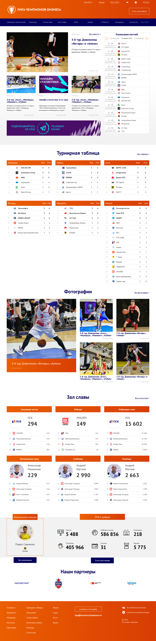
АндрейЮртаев (81, 467)
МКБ (118, 223)
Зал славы (62, 22)
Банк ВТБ (120, 213)
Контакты (134, 22)
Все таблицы (143, 154)
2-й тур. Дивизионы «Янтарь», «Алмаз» (131, 334)
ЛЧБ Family (145, 22)
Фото (76, 22)
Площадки (119, 22)
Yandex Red (121, 252)
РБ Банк (119, 187)
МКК (23, 177)
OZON (68, 172)
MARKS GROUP (24, 218)
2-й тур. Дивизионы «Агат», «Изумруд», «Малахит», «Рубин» (96, 378)
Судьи (55, 612)
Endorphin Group (28, 172)
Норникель (25, 182)
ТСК (71, 208)
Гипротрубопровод (123, 276)
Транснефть (23, 208)
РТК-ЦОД (120, 237)
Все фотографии (142, 293)
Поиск (147, 2)
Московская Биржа (77, 213)
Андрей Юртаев (22, 483)
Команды (33, 22)
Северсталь (120, 281)
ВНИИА (69, 177)
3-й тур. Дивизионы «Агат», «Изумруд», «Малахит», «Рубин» (96, 334)
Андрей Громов (70, 494)
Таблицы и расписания (16, 22)
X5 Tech (72, 218)
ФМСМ (20, 228)
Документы (11, 612)
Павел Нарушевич (120, 489)
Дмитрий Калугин (22, 500)
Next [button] (147, 38)
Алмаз (118, 247)
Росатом (119, 228)
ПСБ (117, 242)
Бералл (119, 262)
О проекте (105, 22)
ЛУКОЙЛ (119, 272)
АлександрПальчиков (34, 467)
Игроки (56, 607)
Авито (68, 192)
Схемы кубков (32, 617)
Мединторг (73, 228)
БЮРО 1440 (121, 168)
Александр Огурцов (71, 489)
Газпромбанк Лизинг (77, 223)
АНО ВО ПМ (26, 168)
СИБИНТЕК (120, 267)
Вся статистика (142, 398)
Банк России (26, 192)
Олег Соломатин (22, 494)
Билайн (72, 233)
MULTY (118, 192)
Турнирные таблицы (34, 607)
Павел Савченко (25, 544)
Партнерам (11, 627)
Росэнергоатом (122, 208)
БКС (117, 233)
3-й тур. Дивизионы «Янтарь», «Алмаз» (36, 363)
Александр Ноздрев (23, 489)
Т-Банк (119, 257)
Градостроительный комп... (29, 233)
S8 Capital (120, 182)
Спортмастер (71, 182)
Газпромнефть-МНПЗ (74, 187)
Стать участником (139, 11)
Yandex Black (23, 223)
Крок (23, 187)
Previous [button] (106, 38)
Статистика (47, 22)
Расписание (31, 612)
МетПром (22, 213)
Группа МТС (121, 177)
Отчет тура (76, 34)
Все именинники (25, 560)
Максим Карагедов (71, 500)
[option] (127, 38)
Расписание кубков (34, 622)
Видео (90, 22)
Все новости (95, 34)
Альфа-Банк (121, 172)
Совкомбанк (71, 168)
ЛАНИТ (119, 218)
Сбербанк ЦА (70, 450)
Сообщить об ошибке (88, 609)
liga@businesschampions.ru (88, 615)
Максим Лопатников (120, 483)
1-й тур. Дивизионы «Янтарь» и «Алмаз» (131, 378)
